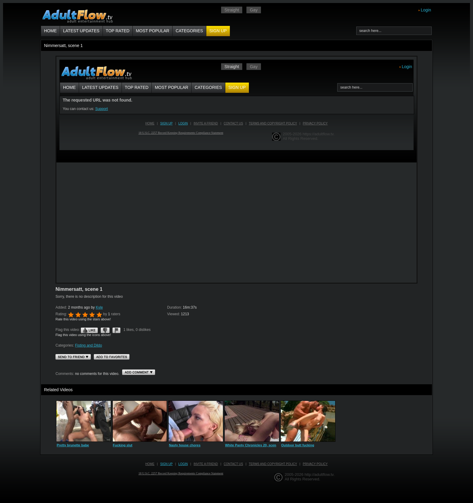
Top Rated (118, 30)
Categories (189, 30)
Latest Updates (81, 30)
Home (50, 30)
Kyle (99, 307)
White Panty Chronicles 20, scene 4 (253, 445)
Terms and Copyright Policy (273, 464)
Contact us (233, 464)
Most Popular (152, 30)
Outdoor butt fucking (297, 445)
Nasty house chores (185, 445)
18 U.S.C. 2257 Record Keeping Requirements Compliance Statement (180, 473)
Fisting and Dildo (88, 345)
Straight (231, 10)
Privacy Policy (315, 464)
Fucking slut (122, 445)
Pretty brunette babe (73, 445)
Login (426, 10)
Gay (254, 10)
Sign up (218, 30)
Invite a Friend (206, 464)
